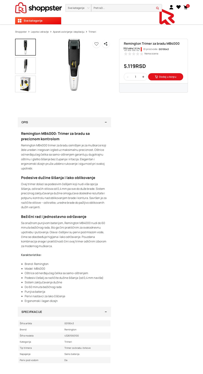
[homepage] (38, 7)
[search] (127, 8)
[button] (78, 8)
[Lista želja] (178, 7)
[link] (171, 7)
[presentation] (101, 12)
